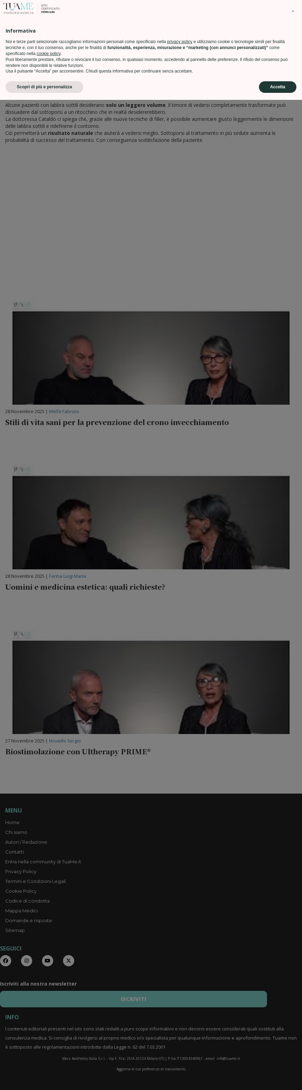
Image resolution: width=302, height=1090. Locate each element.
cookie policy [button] (49, 1043)
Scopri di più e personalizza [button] (44, 1077)
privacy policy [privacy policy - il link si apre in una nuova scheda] (179, 1031)
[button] (293, 1001)
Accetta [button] (277, 1077)
